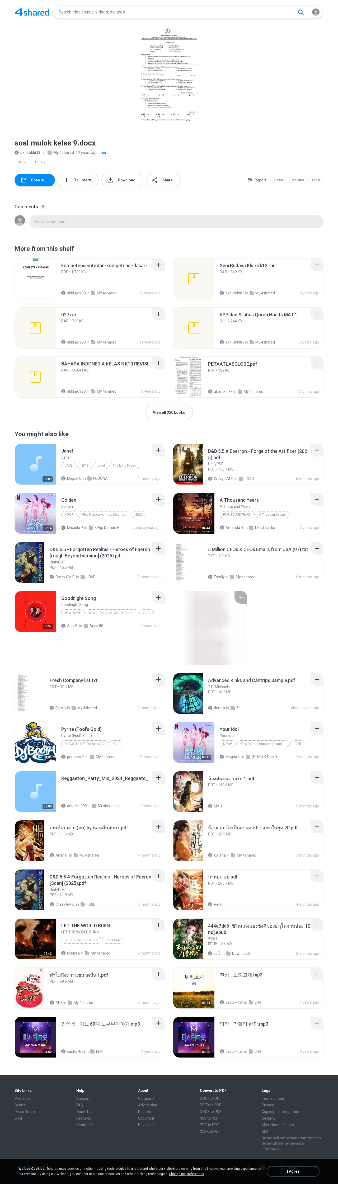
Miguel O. (71, 478)
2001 (146, 613)
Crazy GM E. (221, 479)
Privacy (268, 1105)
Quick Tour (85, 1112)
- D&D (246, 479)
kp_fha (217, 855)
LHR (255, 1002)
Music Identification (278, 1125)
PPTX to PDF (210, 1105)
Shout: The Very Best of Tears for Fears (113, 613)
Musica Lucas (106, 806)
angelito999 (74, 806)
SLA (265, 1131)
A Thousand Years (272, 514)
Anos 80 (93, 626)
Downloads (238, 953)
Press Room (25, 1112)
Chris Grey (113, 940)
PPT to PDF (209, 1125)
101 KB (40, 162)
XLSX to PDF (210, 1131)
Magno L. (230, 757)
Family (216, 577)
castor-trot (231, 1002)
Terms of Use (273, 1098)
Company (146, 1098)
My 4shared (61, 153)
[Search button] (300, 12)
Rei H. (215, 904)
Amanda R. (232, 527)
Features (83, 1118)
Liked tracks (262, 527)
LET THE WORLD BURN (81, 940)
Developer (146, 1125)
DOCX (22, 162)
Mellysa (70, 953)
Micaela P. (72, 527)
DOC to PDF (209, 1098)
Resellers (145, 1112)
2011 (116, 744)
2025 (139, 514)
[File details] (35, 279)
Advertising (147, 1105)
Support (83, 1098)
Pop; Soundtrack (237, 514)
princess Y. (73, 757)
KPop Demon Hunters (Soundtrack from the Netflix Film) (106, 514)
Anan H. (59, 855)
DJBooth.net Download (85, 744)
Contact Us (85, 1125)
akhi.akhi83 (27, 153)
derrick (216, 708)
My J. (215, 806)
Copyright (146, 1118)
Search (20, 1105)
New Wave (73, 613)
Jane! (69, 465)
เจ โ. (214, 953)
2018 (85, 465)
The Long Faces (124, 465)
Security (268, 1118)
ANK (56, 1002)
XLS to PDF (209, 1118)
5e (236, 708)
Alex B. (69, 626)
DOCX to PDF (210, 1112)
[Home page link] (32, 12)
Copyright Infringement (281, 1112)
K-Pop (69, 514)
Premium (22, 1098)
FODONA (97, 478)
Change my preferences (186, 1174)
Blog (18, 1118)
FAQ (79, 1105)
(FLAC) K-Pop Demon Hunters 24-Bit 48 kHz (263, 757)
